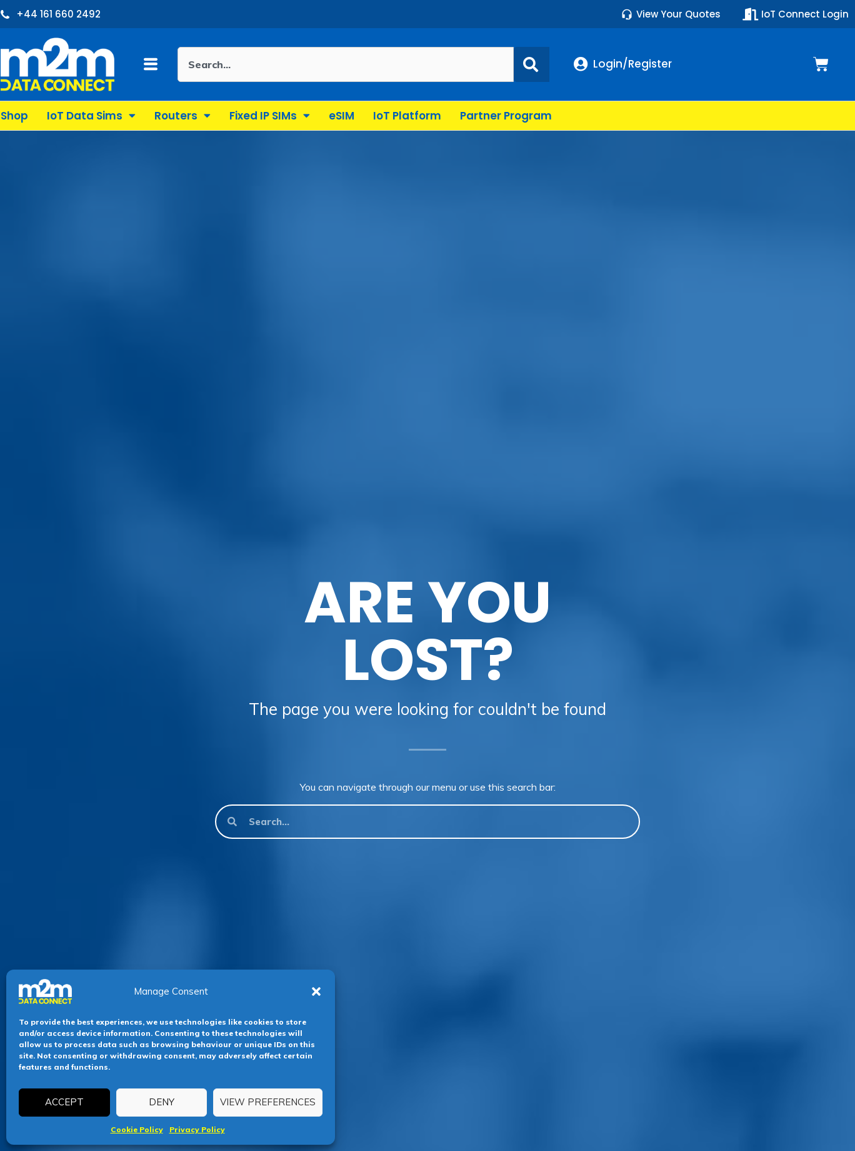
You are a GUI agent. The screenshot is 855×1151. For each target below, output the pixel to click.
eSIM (341, 115)
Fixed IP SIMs (269, 115)
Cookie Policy (137, 1129)
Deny (161, 1102)
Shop (14, 115)
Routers (182, 115)
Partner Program (506, 115)
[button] (316, 991)
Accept (64, 1102)
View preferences (268, 1102)
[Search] (531, 64)
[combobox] (346, 64)
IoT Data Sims (91, 115)
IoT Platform (407, 115)
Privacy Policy (197, 1129)
